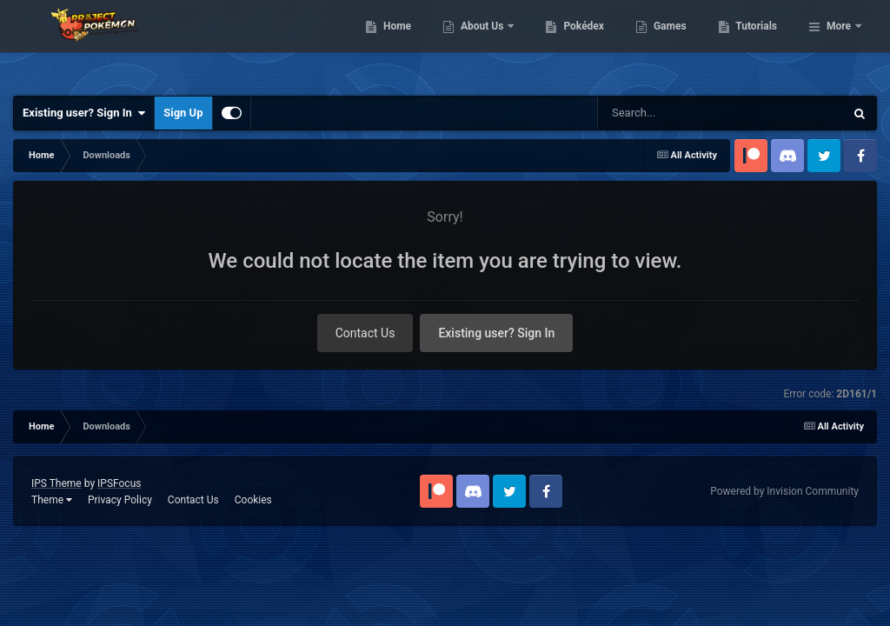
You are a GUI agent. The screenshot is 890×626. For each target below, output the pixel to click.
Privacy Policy (120, 500)
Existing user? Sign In (84, 113)
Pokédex (673, 43)
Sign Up (183, 112)
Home (486, 43)
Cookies (253, 500)
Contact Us (365, 333)
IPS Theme (56, 483)
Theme (51, 500)
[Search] (692, 113)
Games (759, 43)
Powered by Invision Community (784, 491)
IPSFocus (119, 483)
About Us (572, 43)
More (838, 43)
